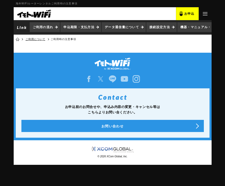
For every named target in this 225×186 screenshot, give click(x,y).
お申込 (189, 14)
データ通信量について (122, 27)
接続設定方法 (159, 27)
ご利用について (35, 39)
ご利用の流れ (43, 27)
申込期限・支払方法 (78, 27)
